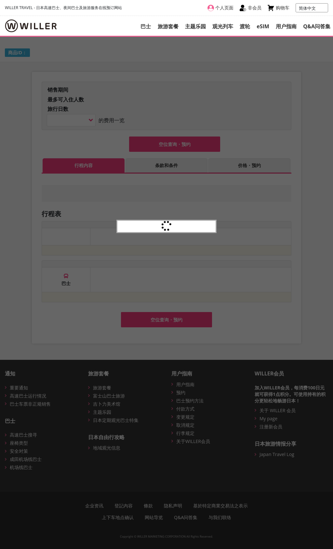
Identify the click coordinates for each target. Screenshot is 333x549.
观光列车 (222, 26)
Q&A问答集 (316, 26)
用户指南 (286, 26)
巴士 (145, 26)
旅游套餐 (168, 26)
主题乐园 (195, 26)
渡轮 (245, 26)
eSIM (263, 26)
